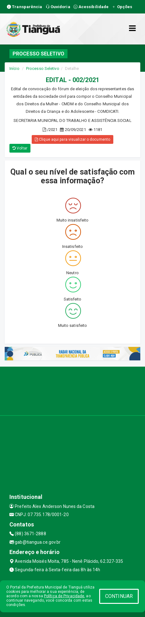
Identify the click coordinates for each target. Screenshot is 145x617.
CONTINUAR (119, 596)
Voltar (20, 148)
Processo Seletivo (42, 68)
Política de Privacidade (64, 596)
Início (14, 68)
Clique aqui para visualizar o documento (72, 139)
